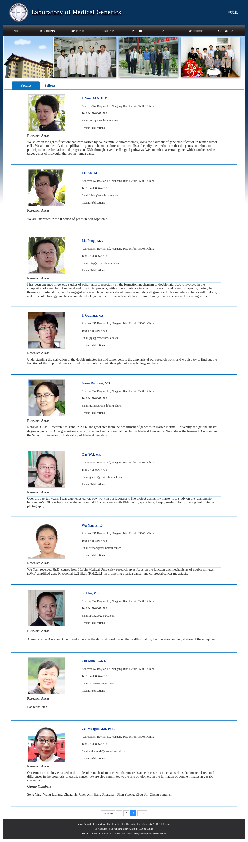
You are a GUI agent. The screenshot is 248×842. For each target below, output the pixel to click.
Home (17, 31)
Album (137, 31)
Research (77, 31)
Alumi (166, 31)
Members (47, 31)
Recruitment (196, 31)
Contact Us (226, 31)
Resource (107, 31)
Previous (108, 813)
